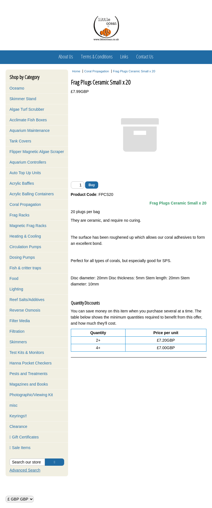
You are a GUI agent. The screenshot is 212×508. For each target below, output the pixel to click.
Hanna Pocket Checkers (30, 363)
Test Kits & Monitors (26, 352)
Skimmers (18, 342)
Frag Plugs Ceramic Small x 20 (134, 71)
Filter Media (19, 321)
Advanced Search (24, 470)
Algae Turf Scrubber (26, 109)
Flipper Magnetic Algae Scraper (36, 151)
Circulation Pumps (25, 247)
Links (124, 56)
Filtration (17, 331)
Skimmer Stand (22, 99)
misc (13, 405)
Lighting (16, 289)
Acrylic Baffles (21, 183)
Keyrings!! (18, 416)
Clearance (18, 426)
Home (76, 71)
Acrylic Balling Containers (31, 194)
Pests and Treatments (28, 373)
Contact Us (144, 56)
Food (13, 278)
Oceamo (16, 88)
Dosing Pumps (22, 257)
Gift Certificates (24, 437)
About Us (66, 56)
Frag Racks (19, 215)
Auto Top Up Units (25, 173)
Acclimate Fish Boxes (28, 120)
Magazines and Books (28, 384)
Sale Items (19, 447)
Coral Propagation (25, 204)
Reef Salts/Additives (26, 299)
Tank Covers (20, 141)
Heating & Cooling (25, 236)
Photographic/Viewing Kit (31, 395)
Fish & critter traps (25, 268)
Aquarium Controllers (27, 162)
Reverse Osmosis (24, 310)
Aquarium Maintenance (29, 130)
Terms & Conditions (97, 56)
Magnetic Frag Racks (27, 225)
